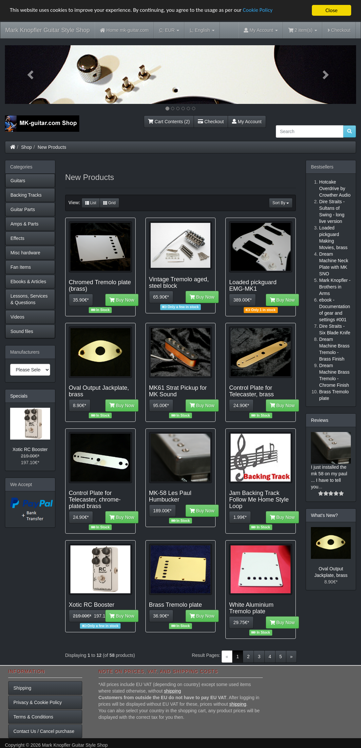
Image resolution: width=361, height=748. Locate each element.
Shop (26, 147)
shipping (172, 691)
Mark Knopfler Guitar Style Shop (47, 30)
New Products (52, 147)
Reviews (319, 420)
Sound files (21, 331)
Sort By (281, 203)
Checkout (339, 30)
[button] (31, 74)
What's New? (324, 515)
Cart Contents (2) (169, 121)
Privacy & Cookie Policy (37, 702)
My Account (246, 121)
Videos (17, 317)
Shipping (22, 688)
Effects (17, 238)
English (202, 30)
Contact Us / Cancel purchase (43, 731)
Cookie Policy (259, 10)
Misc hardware (25, 252)
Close (331, 10)
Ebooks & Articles (28, 281)
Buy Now (121, 300)
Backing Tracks (26, 195)
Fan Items (20, 267)
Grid (109, 203)
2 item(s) (302, 30)
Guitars (17, 180)
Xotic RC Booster (30, 449)
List (90, 203)
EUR (169, 30)
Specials (19, 396)
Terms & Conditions (33, 716)
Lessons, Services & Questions (29, 299)
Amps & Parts (24, 223)
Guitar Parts (22, 209)
